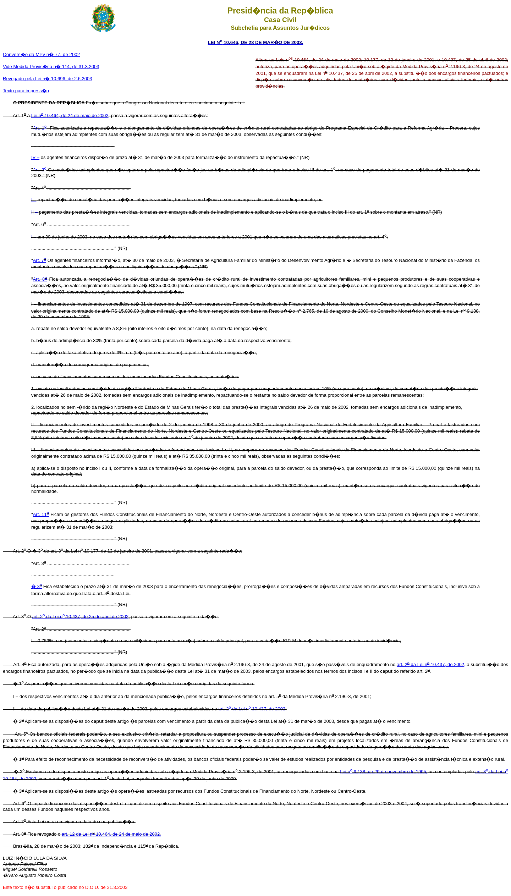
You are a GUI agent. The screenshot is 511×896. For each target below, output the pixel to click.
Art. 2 (39, 169)
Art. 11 (41, 514)
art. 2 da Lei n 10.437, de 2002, (431, 664)
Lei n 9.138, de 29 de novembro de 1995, (383, 771)
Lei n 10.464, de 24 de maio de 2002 (70, 115)
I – (33, 199)
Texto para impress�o (26, 90)
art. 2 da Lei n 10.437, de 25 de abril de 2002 (80, 616)
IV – (35, 157)
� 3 (36, 586)
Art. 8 (40, 279)
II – (34, 212)
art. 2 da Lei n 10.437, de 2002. (252, 708)
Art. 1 (39, 128)
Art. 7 (39, 260)
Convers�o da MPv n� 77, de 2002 (41, 54)
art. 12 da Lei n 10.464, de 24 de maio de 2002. (111, 834)
